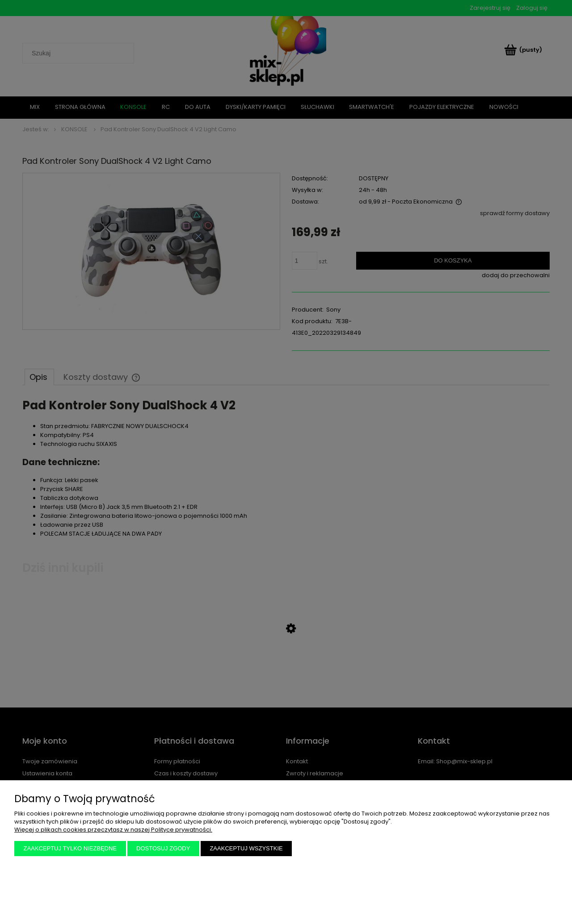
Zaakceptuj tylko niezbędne (70, 848)
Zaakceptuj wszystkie (246, 848)
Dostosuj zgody (163, 848)
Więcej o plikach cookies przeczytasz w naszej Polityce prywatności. (113, 829)
